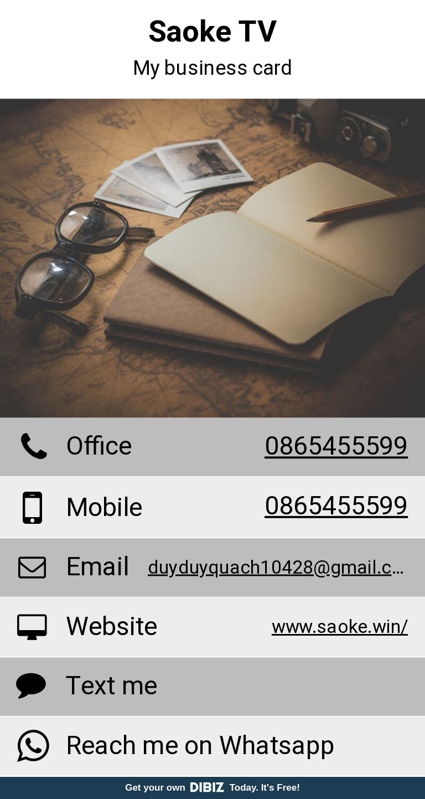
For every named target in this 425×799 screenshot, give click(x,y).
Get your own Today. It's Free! (212, 787)
